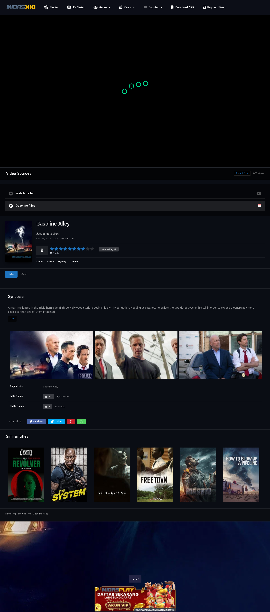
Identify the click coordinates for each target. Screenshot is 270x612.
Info (11, 274)
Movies (51, 7)
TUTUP (135, 579)
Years (124, 7)
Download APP (182, 7)
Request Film (213, 7)
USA (12, 318)
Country (151, 7)
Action (39, 261)
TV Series (75, 7)
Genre (100, 7)
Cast (24, 274)
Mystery (62, 261)
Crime (50, 261)
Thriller (74, 261)
